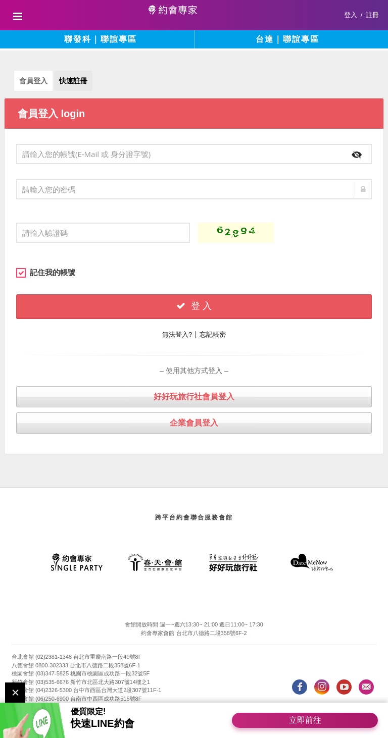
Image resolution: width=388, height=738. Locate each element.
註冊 (372, 15)
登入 (350, 15)
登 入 (194, 306)
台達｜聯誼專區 (287, 39)
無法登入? (177, 334)
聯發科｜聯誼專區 (100, 39)
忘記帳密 (213, 334)
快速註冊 (73, 81)
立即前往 (305, 720)
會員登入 (33, 81)
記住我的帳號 (45, 273)
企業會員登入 (194, 422)
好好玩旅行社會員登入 (194, 396)
